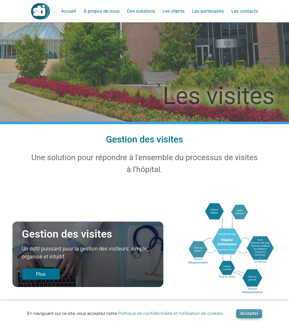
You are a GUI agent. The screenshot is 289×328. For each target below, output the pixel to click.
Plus (41, 274)
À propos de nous (102, 11)
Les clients (174, 11)
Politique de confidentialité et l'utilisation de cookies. (170, 313)
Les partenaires (208, 11)
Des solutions (141, 11)
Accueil (68, 11)
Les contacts (244, 11)
